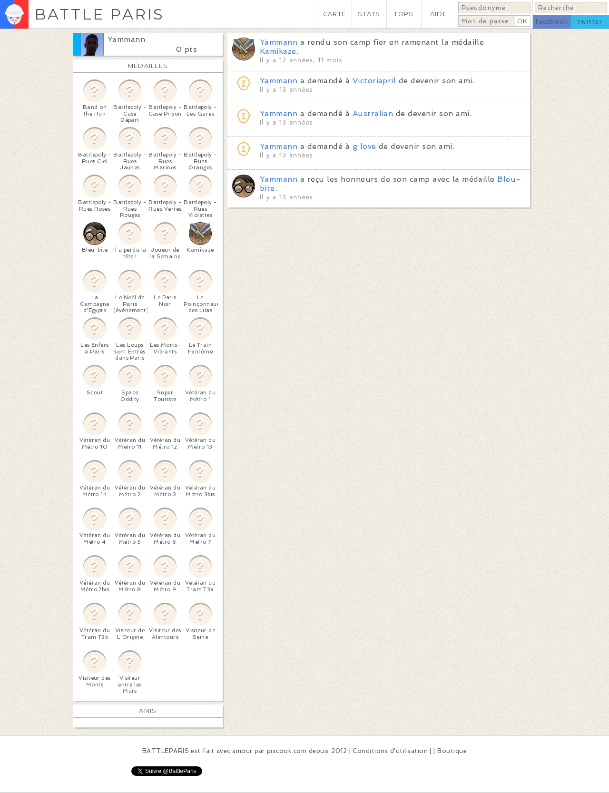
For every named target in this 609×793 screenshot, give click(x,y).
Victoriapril (374, 80)
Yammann (126, 39)
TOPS (403, 14)
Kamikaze (278, 51)
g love (364, 146)
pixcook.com (286, 750)
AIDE (438, 14)
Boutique (452, 750)
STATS (369, 14)
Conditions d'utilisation (390, 750)
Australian (373, 113)
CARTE (334, 14)
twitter (590, 21)
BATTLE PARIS (99, 14)
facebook (551, 21)
